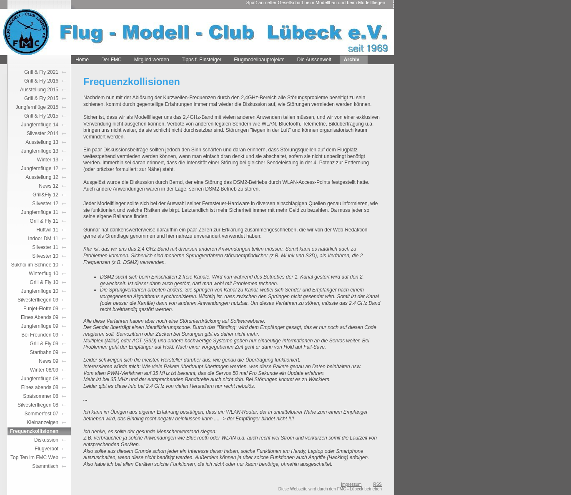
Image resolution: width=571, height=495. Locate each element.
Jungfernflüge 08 (39, 379)
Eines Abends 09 (39, 317)
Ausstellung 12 (41, 177)
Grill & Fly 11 (44, 221)
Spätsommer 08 (40, 396)
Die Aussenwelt (314, 60)
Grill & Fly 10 (44, 282)
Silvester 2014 (42, 133)
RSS (377, 484)
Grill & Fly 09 (44, 344)
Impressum (351, 484)
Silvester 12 (45, 203)
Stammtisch (45, 466)
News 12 (48, 186)
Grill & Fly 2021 (41, 72)
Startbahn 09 (44, 352)
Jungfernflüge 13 (39, 151)
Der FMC (111, 60)
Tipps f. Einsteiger (202, 60)
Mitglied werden (151, 60)
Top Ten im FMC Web (34, 457)
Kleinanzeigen (42, 422)
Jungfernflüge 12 (39, 168)
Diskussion (46, 440)
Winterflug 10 (43, 273)
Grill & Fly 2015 (41, 98)
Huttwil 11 (47, 230)
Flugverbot (46, 449)
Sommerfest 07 (41, 414)
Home (82, 60)
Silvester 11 (45, 247)
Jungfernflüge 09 (39, 326)
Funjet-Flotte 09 (40, 309)
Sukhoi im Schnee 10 (34, 265)
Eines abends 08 (39, 387)
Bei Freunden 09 (39, 335)
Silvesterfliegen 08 (38, 405)
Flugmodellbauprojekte (259, 60)
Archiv (351, 60)
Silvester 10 (45, 256)
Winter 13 (47, 160)
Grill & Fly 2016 (41, 81)
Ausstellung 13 (41, 142)
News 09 (48, 361)
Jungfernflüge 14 (39, 125)
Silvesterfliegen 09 (38, 300)
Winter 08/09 (44, 370)
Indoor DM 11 (43, 238)
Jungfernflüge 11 (39, 212)
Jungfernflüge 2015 (36, 107)
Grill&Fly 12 (45, 195)
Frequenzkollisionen (34, 431)
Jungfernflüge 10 (39, 291)
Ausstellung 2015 (39, 90)
